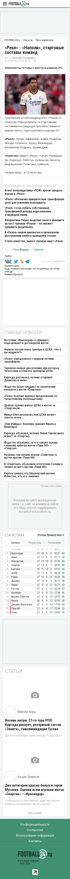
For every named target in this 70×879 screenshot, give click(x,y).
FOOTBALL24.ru (18, 4)
